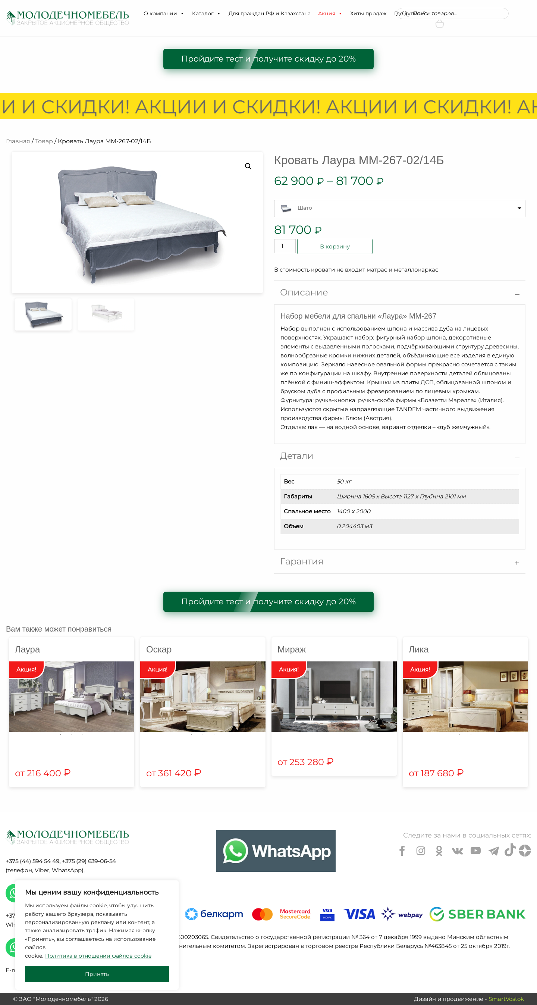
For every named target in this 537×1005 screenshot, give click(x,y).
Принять (97, 974)
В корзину (335, 246)
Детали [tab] (297, 455)
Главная (18, 141)
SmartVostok (506, 998)
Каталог (206, 13)
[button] (182, 13)
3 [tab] (83, 734)
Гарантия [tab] (302, 561)
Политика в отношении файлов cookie (98, 955)
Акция (330, 13)
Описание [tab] (304, 292)
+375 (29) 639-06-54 (89, 861)
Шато (305, 207)
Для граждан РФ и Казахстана (270, 13)
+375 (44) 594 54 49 (32, 861)
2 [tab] (71, 734)
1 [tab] (60, 734)
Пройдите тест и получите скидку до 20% (268, 59)
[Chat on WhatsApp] (276, 851)
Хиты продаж (368, 13)
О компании (164, 13)
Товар (44, 141)
